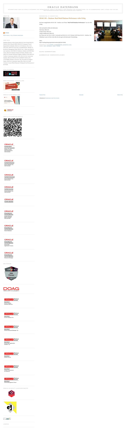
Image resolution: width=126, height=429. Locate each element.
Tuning (58, 46)
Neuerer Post (42, 94)
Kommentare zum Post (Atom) (52, 98)
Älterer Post (120, 94)
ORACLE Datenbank (63, 7)
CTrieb (7, 32)
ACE (45, 46)
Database (49, 46)
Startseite (81, 94)
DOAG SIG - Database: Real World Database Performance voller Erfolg (62, 18)
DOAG (54, 46)
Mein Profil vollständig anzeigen (13, 35)
